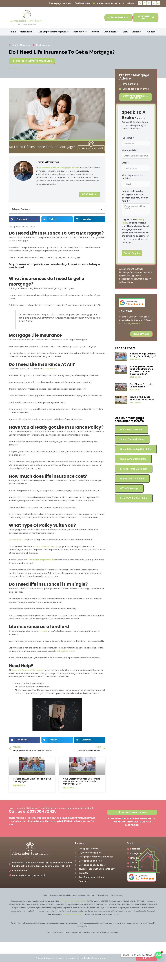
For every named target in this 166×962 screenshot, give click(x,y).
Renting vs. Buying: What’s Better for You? (142, 398)
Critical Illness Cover (44, 546)
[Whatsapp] (158, 955)
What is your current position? (132, 177)
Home (13, 31)
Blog (125, 31)
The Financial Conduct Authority (72, 901)
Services (137, 32)
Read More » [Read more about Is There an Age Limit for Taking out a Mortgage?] (19, 785)
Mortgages (27, 32)
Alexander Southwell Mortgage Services (58, 167)
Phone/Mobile (129, 150)
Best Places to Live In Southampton (141, 385)
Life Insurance (43, 45)
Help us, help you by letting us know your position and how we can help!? (135, 196)
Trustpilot (13, 68)
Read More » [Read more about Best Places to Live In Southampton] (135, 390)
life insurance (49, 368)
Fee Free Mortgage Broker (73, 914)
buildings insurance (64, 651)
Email (124, 162)
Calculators (111, 32)
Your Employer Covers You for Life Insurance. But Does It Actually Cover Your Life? (81, 781)
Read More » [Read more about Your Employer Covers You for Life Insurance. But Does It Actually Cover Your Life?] (69, 787)
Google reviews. (133, 323)
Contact (151, 31)
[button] (102, 209)
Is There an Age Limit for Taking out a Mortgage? (32, 780)
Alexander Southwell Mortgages (27, 670)
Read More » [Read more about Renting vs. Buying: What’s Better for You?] (135, 402)
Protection (80, 32)
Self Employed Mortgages (54, 32)
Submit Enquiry (132, 253)
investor (44, 631)
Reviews (95, 31)
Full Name (127, 137)
